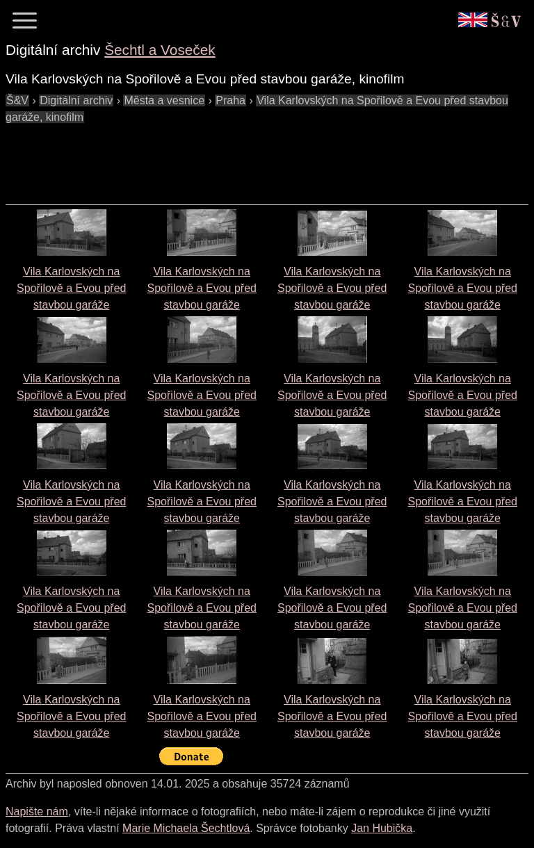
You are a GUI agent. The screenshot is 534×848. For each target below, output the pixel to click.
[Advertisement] (259, 157)
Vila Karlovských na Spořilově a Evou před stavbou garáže (71, 288)
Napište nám (37, 811)
